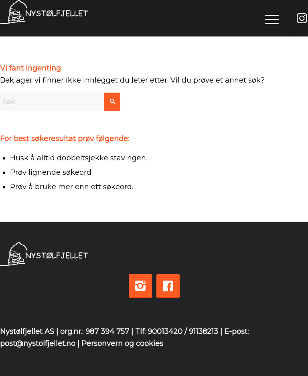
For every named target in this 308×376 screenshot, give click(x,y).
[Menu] (268, 18)
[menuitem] (268, 18)
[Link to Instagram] (302, 18)
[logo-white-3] (44, 18)
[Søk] (60, 102)
